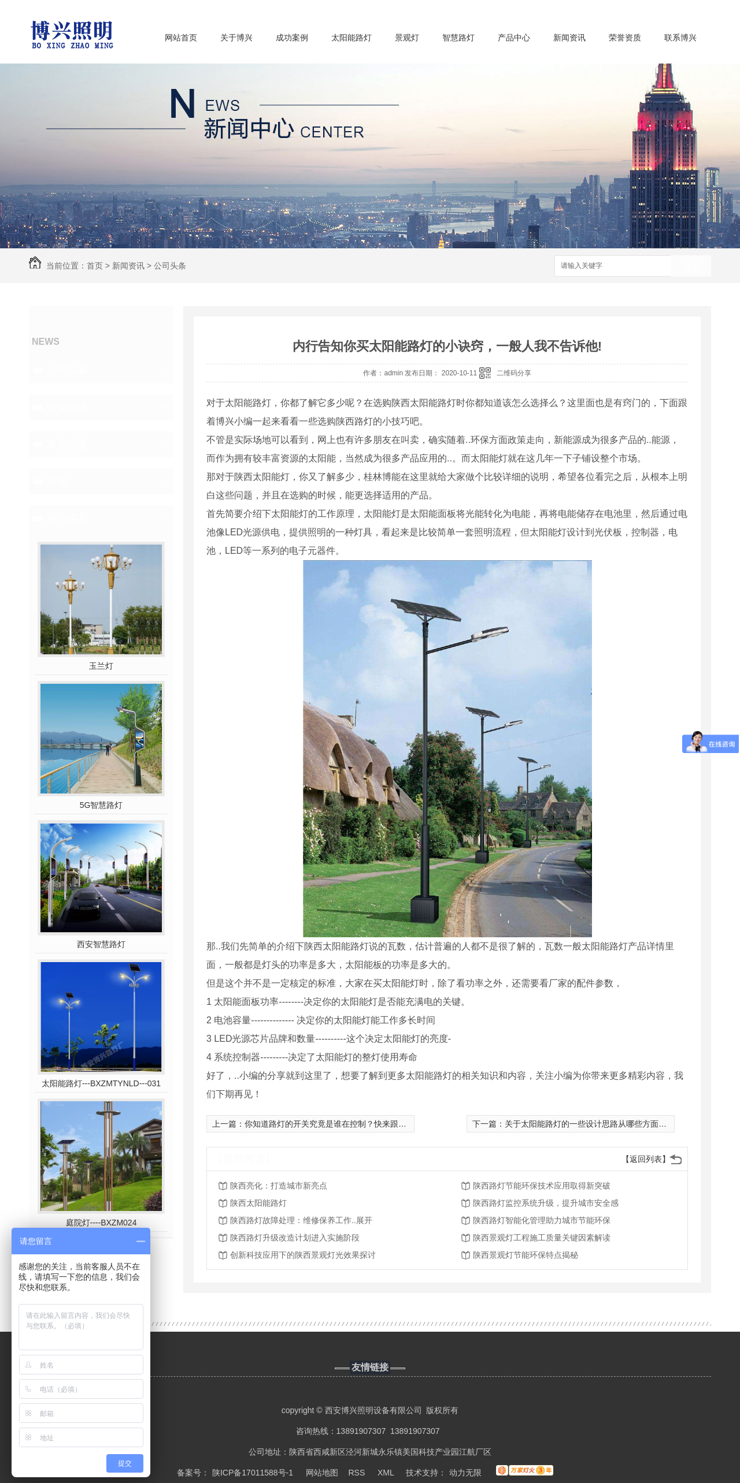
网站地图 (322, 1472)
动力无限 (465, 1472)
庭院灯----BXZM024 (101, 1222)
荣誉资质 (625, 37)
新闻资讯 (569, 37)
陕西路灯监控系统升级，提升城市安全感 (546, 1203)
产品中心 (514, 37)
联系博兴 (680, 37)
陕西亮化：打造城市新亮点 (278, 1185)
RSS (358, 1472)
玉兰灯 (101, 665)
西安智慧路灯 (101, 944)
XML (387, 1472)
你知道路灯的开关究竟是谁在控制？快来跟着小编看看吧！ (350, 1123)
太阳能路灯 (351, 37)
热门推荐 (67, 518)
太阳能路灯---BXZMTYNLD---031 (101, 1083)
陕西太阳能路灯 (258, 1203)
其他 (56, 481)
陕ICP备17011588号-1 (252, 1472)
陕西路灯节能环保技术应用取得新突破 (541, 1185)
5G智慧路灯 (101, 805)
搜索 (691, 266)
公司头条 (170, 265)
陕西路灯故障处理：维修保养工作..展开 (301, 1220)
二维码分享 (514, 373)
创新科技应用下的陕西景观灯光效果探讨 (303, 1255)
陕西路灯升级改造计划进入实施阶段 (295, 1237)
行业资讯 (67, 407)
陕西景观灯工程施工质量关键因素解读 (541, 1237)
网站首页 (181, 37)
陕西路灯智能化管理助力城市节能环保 (541, 1220)
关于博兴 (236, 37)
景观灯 (407, 37)
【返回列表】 (645, 1159)
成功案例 (292, 37)
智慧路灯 (458, 37)
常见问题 (67, 444)
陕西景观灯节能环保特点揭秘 (525, 1255)
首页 (95, 265)
